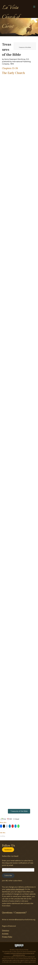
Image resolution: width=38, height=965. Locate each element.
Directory (5, 930)
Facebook (8, 850)
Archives (5, 933)
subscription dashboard (15, 889)
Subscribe (8, 875)
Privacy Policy (7, 937)
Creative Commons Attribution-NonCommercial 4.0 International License (19, 954)
